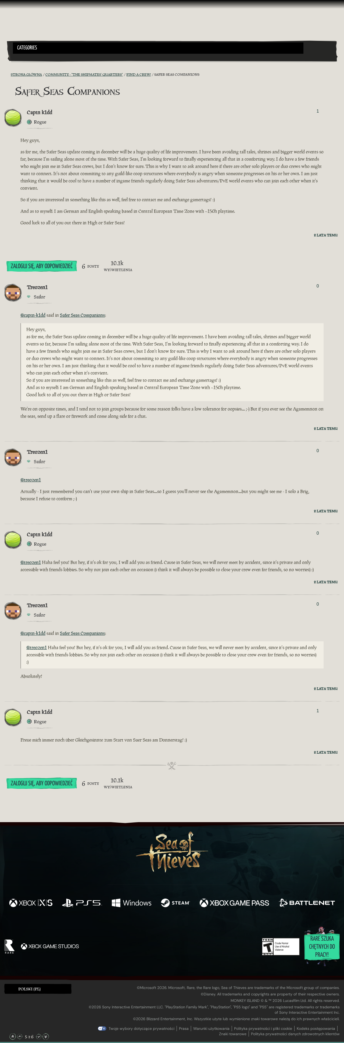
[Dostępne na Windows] (131, 903)
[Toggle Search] (25, 57)
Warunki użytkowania (211, 1028)
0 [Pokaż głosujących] (318, 286)
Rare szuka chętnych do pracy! (322, 947)
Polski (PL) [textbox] (29, 988)
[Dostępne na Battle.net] (306, 903)
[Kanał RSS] (7, 75)
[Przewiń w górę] (19, 1036)
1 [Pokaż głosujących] (318, 111)
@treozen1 (30, 480)
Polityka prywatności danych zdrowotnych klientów (295, 1033)
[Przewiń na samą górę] (12, 1036)
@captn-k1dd (32, 315)
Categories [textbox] (27, 48)
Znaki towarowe (232, 1033)
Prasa (184, 1028)
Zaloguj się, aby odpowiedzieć (42, 266)
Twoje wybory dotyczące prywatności (141, 1028)
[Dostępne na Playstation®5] (82, 903)
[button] (158, 48)
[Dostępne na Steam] (175, 903)
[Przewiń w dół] (38, 1036)
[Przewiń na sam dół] (45, 1036)
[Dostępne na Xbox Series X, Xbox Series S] (31, 903)
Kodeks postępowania (316, 1028)
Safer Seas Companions (82, 315)
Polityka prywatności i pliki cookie (263, 1028)
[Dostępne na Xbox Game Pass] (234, 903)
